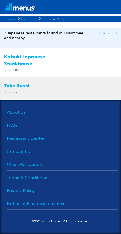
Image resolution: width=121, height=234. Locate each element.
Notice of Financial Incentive (36, 203)
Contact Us (18, 151)
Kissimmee (28, 18)
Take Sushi (17, 86)
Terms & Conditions (27, 177)
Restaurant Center (25, 138)
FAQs (12, 125)
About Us (16, 112)
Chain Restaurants (26, 164)
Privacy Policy (21, 190)
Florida (10, 18)
